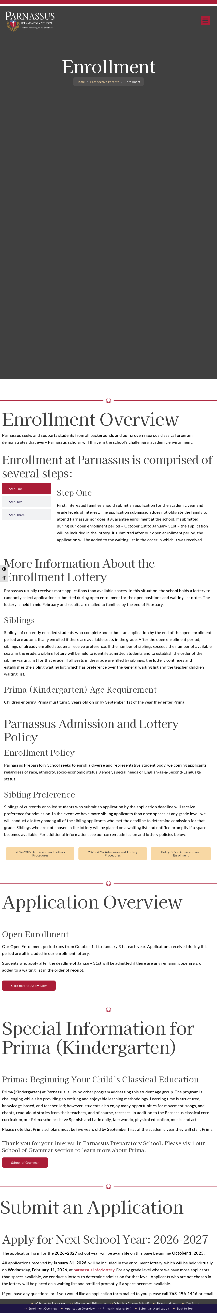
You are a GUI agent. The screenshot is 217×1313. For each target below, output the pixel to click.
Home (80, 82)
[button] (205, 20)
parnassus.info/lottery (94, 1269)
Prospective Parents (104, 82)
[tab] (26, 488)
